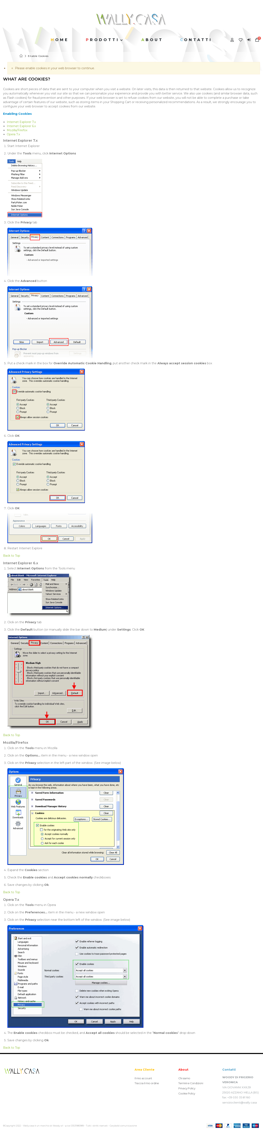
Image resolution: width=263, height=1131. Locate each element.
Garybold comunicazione (123, 1125)
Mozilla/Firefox (17, 130)
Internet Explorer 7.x (21, 122)
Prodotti (102, 40)
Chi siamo (184, 1078)
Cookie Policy (187, 1093)
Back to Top (11, 555)
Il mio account (143, 1078)
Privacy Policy (186, 1088)
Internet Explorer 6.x (21, 126)
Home (21, 56)
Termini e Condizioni (190, 1083)
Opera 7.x (13, 134)
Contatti (196, 40)
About (152, 40)
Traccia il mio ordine (147, 1083)
